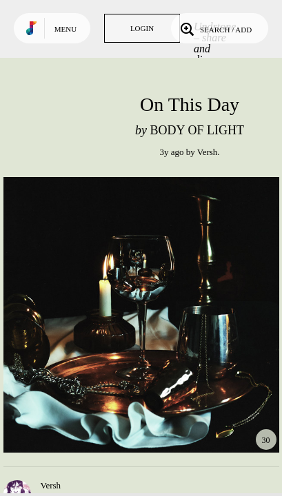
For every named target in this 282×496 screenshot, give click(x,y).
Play (141, 314)
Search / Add (215, 28)
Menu (65, 29)
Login (142, 28)
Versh (207, 152)
